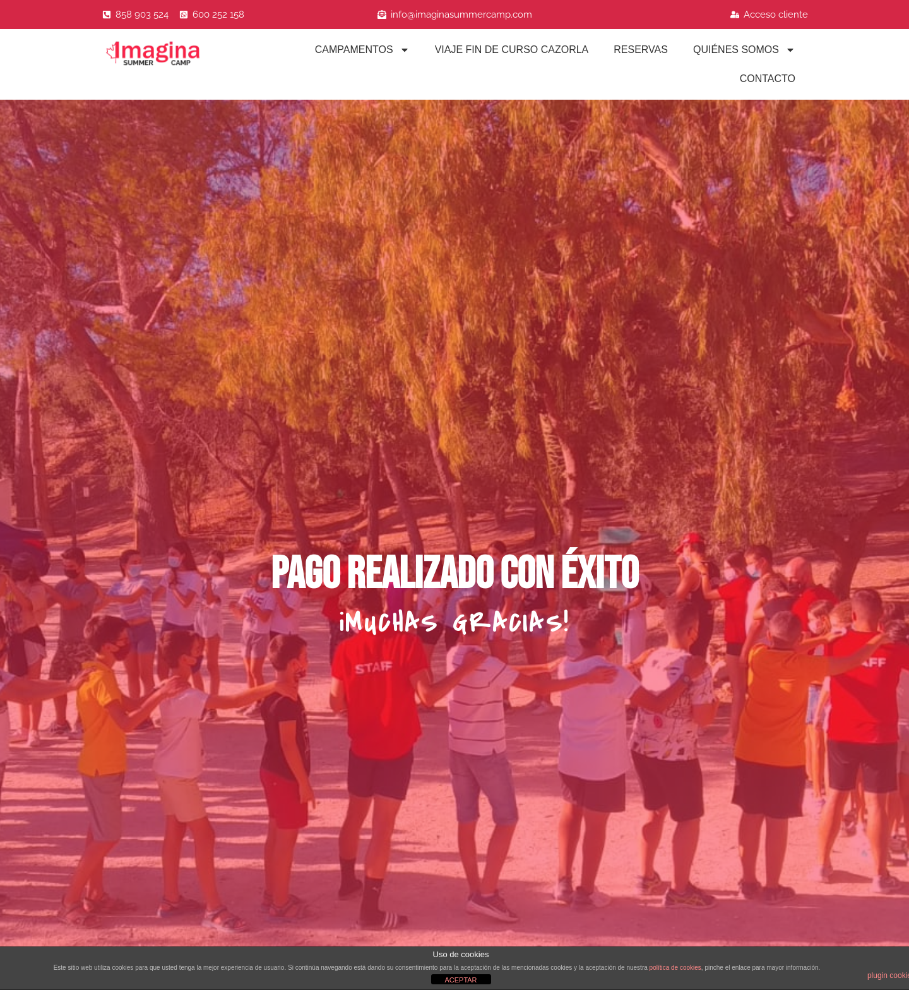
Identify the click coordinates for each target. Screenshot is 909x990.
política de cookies (675, 967)
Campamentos (362, 49)
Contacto (767, 78)
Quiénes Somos (744, 49)
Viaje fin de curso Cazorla (512, 49)
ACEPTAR (460, 980)
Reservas (641, 49)
